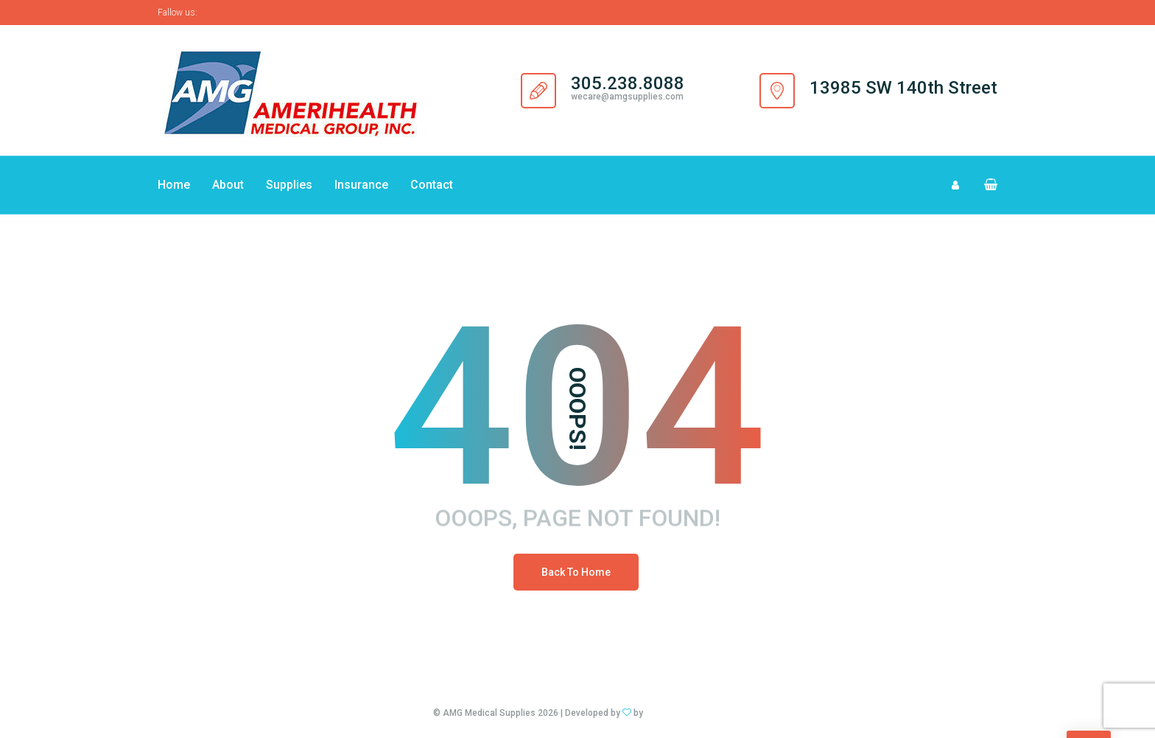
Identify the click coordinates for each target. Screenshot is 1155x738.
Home (174, 185)
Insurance (361, 185)
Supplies (289, 185)
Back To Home (576, 572)
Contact (431, 185)
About (228, 185)
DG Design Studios (683, 713)
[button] (984, 185)
